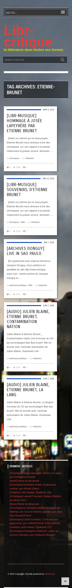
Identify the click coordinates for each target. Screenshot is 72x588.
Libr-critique (28, 36)
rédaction (29, 158)
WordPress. (50, 574)
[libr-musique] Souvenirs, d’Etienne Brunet (27, 189)
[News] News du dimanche (24, 480)
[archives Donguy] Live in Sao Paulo (25, 251)
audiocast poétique (18, 285)
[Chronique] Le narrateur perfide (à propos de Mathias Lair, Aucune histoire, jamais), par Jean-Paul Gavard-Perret (36, 511)
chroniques (14, 158)
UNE (23, 222)
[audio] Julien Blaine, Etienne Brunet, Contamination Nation (28, 319)
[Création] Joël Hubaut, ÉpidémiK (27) (31, 527)
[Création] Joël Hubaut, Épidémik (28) (30, 492)
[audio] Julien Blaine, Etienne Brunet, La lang (28, 389)
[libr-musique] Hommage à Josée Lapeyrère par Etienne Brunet (24, 123)
